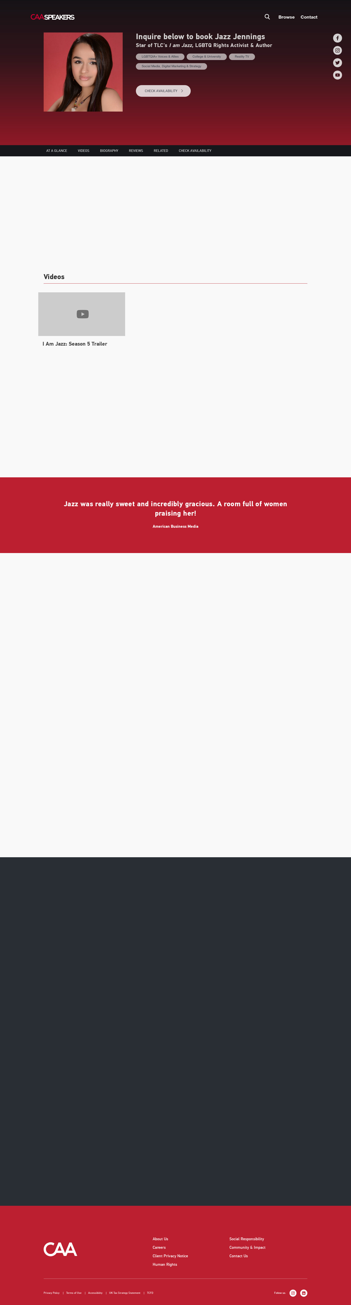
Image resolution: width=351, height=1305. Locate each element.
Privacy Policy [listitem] (52, 1293)
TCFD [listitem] (150, 1293)
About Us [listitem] (160, 1238)
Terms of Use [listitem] (73, 1293)
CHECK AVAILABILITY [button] (164, 91)
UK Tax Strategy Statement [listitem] (124, 1293)
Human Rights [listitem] (165, 1264)
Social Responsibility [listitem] (246, 1238)
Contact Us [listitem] (238, 1255)
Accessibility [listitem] (95, 1293)
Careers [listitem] (159, 1247)
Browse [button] (286, 17)
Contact (309, 17)
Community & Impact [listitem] (247, 1247)
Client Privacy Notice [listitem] (170, 1255)
